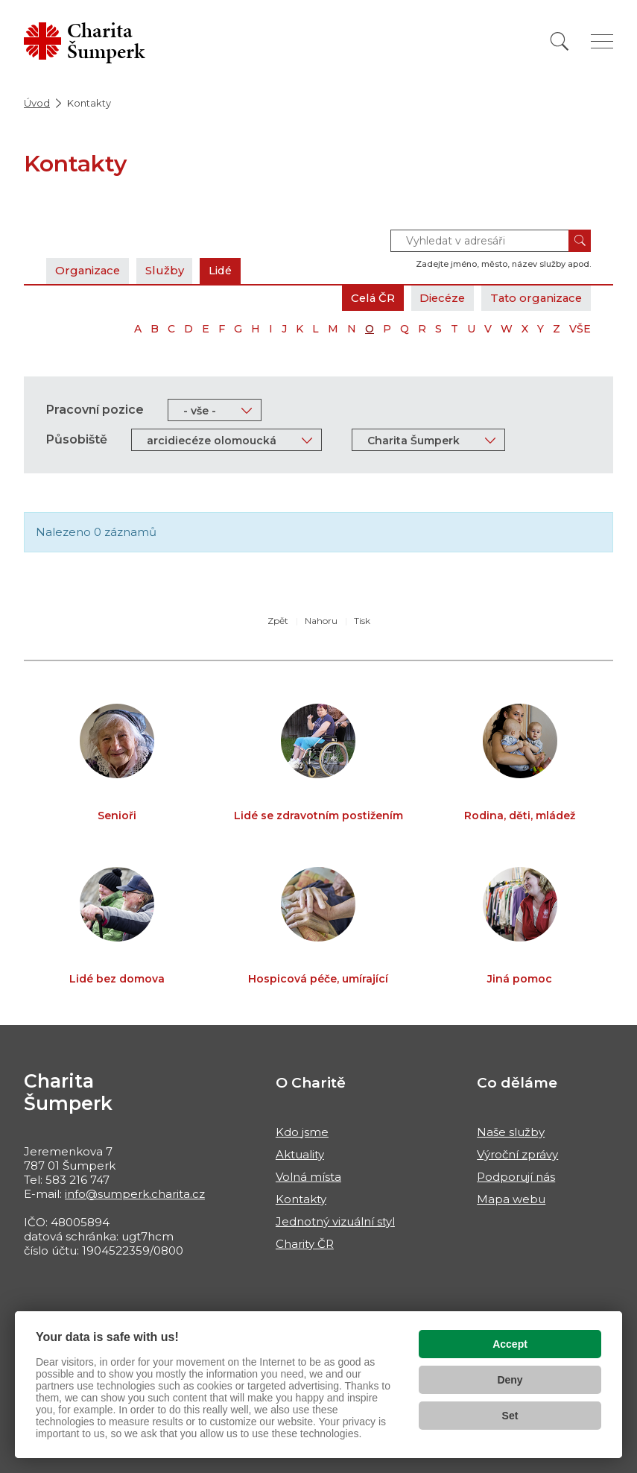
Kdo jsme (302, 1132)
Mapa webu (511, 1199)
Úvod (37, 103)
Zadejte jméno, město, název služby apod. (503, 264)
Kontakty (301, 1199)
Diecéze (438, 298)
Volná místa (308, 1177)
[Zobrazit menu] (602, 41)
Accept (509, 1344)
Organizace (88, 270)
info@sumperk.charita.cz (135, 1194)
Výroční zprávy (517, 1154)
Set (510, 1416)
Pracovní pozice (95, 410)
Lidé (224, 270)
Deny (509, 1380)
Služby (167, 270)
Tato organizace (534, 298)
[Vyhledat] (559, 41)
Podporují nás (516, 1177)
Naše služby (511, 1132)
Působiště (76, 439)
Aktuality (300, 1154)
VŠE (580, 328)
